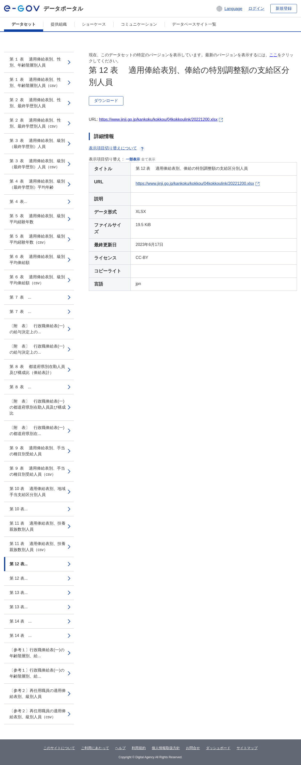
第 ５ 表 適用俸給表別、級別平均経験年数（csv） (37, 239)
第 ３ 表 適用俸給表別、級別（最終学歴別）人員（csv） (37, 164)
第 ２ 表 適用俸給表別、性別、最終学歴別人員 (35, 103)
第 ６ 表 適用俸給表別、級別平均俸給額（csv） (37, 280)
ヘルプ (120, 748)
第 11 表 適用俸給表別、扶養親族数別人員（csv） (37, 546)
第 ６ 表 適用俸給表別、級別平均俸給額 (37, 259)
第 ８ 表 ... (20, 387)
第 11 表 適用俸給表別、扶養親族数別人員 (37, 526)
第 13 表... (19, 592)
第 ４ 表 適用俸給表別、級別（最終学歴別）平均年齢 (37, 184)
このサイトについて (59, 748)
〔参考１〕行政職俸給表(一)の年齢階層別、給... (37, 653)
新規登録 (284, 8)
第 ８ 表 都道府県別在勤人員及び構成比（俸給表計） (37, 369)
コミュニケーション (139, 24)
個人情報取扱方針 (166, 748)
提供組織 (59, 24)
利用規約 (139, 748)
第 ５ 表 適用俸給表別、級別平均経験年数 (37, 219)
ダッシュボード (218, 748)
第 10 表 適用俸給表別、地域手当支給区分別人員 (37, 491)
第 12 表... (19, 564)
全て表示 (148, 159)
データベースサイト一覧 (194, 24)
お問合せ (193, 748)
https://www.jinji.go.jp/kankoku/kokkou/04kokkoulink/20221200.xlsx (158, 119)
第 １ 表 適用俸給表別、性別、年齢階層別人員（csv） (35, 82)
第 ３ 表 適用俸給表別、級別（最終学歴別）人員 (37, 143)
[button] (229, 8)
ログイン (256, 8)
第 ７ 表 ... (20, 297)
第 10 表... (19, 509)
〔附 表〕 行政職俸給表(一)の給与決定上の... (37, 329)
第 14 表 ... (21, 621)
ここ (273, 55)
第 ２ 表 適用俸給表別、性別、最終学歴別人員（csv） (35, 123)
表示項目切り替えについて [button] (117, 148)
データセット (24, 24)
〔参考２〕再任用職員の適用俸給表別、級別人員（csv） (38, 714)
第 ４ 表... (18, 201)
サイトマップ (247, 748)
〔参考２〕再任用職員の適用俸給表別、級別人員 (38, 693)
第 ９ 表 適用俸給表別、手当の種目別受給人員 (37, 451)
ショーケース (94, 24)
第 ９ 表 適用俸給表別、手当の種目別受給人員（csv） (37, 471)
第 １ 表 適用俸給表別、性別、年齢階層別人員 (35, 62)
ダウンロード (106, 100)
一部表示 (133, 159)
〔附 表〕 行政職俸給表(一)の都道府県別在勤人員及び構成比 (38, 407)
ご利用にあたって (95, 748)
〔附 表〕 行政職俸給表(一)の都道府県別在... (37, 430)
